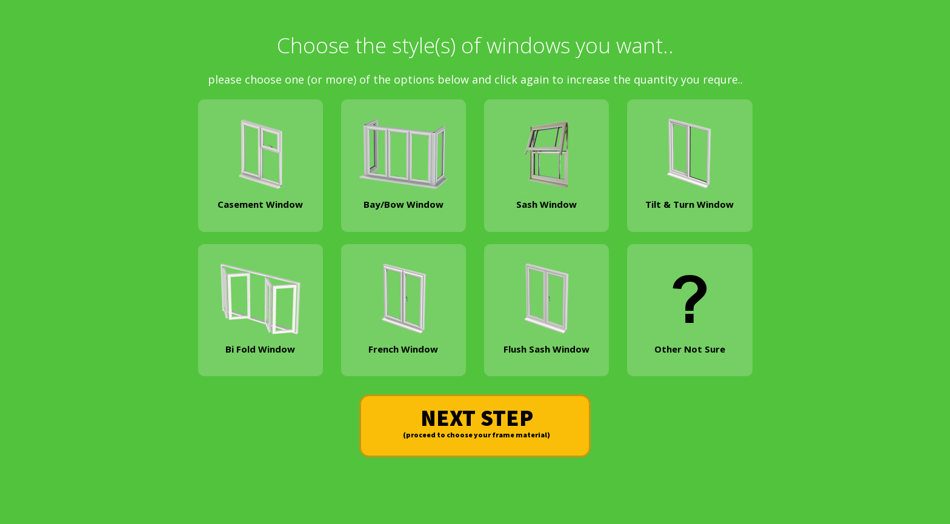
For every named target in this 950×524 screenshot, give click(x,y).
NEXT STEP (476, 423)
